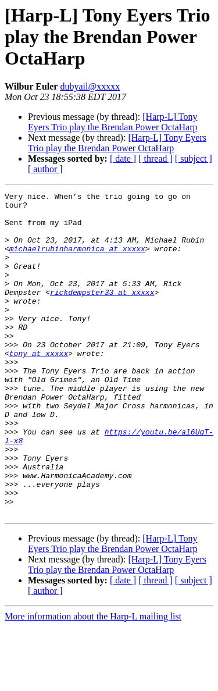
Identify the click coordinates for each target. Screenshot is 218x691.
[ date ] (123, 158)
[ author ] (45, 169)
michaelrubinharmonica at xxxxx (77, 260)
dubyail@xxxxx (90, 86)
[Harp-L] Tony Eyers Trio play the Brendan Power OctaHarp (113, 122)
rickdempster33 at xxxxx (102, 313)
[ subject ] (193, 158)
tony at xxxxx (38, 386)
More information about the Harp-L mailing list (93, 681)
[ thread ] (155, 158)
